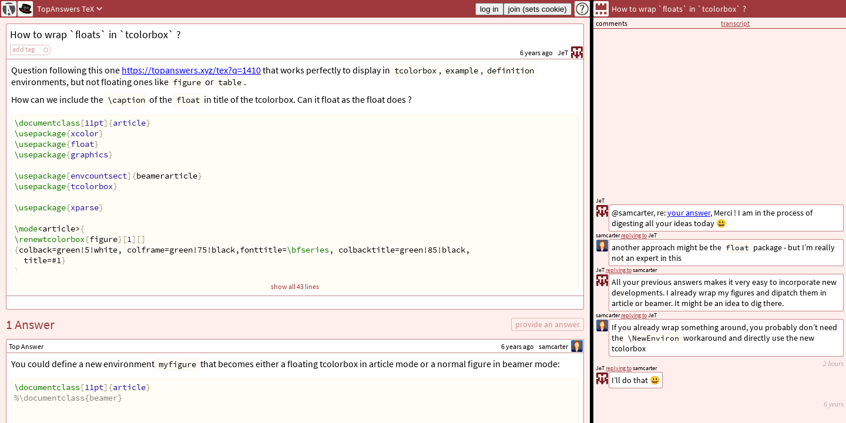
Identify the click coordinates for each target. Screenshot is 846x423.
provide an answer (547, 324)
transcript (735, 23)
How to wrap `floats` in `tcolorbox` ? (95, 34)
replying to (619, 368)
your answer (688, 212)
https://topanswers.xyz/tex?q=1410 (191, 70)
